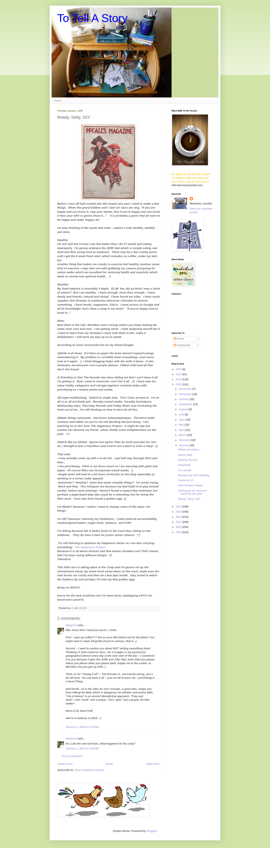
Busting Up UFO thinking (193, 475)
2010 (179, 526)
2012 (179, 516)
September (186, 404)
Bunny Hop (185, 454)
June (182, 419)
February (185, 440)
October (184, 399)
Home (57, 100)
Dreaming (184, 464)
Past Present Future (190, 485)
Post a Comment (72, 756)
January (184, 445)
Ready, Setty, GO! (189, 498)
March (183, 434)
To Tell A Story (92, 18)
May (181, 424)
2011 (179, 521)
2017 (179, 374)
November (185, 394)
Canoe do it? (186, 480)
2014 (179, 506)
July (182, 414)
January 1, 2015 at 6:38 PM (82, 726)
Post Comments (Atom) (89, 770)
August (183, 409)
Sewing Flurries (188, 459)
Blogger (152, 830)
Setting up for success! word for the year (192, 492)
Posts (179, 338)
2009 (179, 532)
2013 (179, 511)
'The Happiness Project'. (90, 547)
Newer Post (65, 763)
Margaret (71, 625)
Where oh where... (189, 449)
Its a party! (184, 470)
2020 (179, 369)
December (185, 388)
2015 (179, 384)
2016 (179, 379)
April (182, 429)
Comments (182, 345)
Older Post (152, 763)
